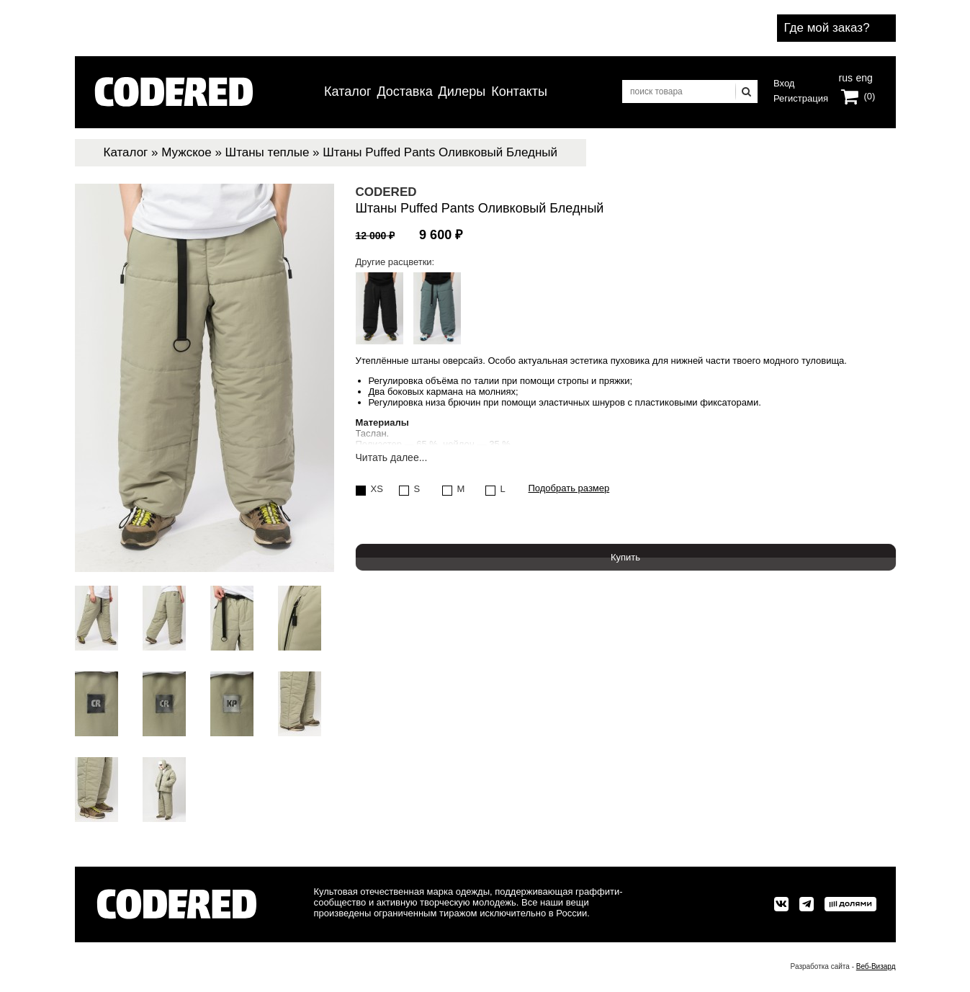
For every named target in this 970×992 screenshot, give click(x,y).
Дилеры (462, 91)
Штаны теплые (267, 152)
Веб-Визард (876, 966)
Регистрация (800, 98)
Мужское (186, 152)
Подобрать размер (569, 488)
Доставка (404, 91)
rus (846, 76)
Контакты (519, 91)
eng (863, 76)
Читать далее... (392, 457)
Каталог (347, 91)
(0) (870, 96)
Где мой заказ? (827, 28)
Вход (783, 83)
